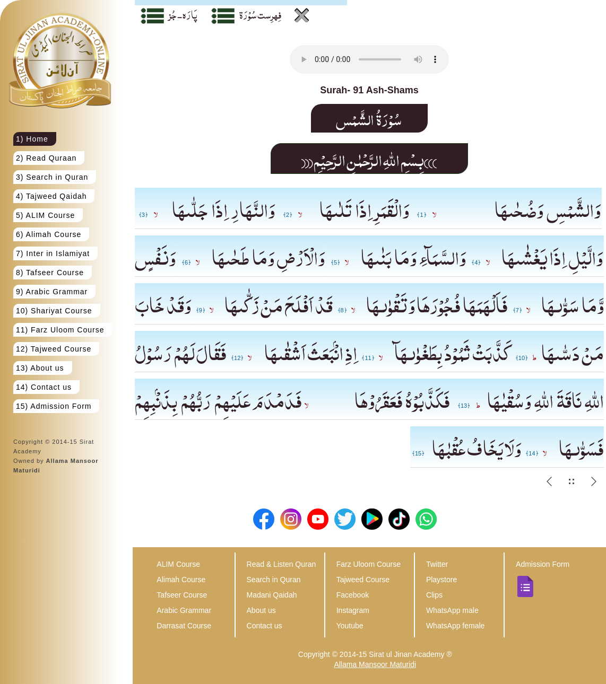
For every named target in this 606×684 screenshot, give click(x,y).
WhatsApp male (452, 610)
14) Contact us (44, 387)
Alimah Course (181, 579)
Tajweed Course (362, 579)
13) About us (40, 368)
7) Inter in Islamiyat (53, 253)
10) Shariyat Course (54, 310)
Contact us (264, 625)
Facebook (352, 595)
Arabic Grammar (184, 610)
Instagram (352, 610)
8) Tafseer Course (50, 272)
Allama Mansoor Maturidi (375, 664)
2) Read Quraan (46, 158)
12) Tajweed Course (53, 349)
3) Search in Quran (52, 177)
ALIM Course (178, 564)
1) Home (32, 139)
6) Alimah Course (48, 234)
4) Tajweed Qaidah (51, 196)
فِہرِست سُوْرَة (260, 14)
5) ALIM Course (45, 215)
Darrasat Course (184, 625)
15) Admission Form (53, 406)
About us (261, 610)
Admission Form (542, 564)
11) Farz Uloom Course (60, 330)
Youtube (349, 625)
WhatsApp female (455, 625)
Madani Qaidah (272, 595)
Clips (434, 595)
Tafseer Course (182, 595)
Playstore (441, 579)
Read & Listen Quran (281, 564)
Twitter (437, 564)
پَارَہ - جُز (183, 14)
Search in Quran (274, 579)
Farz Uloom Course (368, 564)
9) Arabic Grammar (52, 291)
